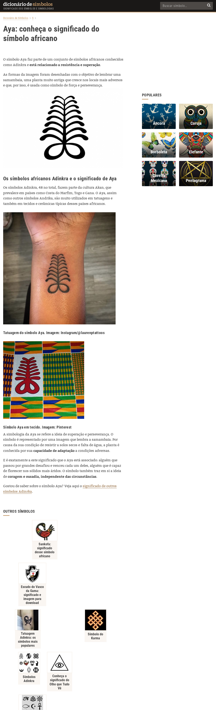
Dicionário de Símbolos (15, 18)
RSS (152, 682)
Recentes (139, 682)
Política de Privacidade (73, 682)
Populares (123, 682)
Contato (108, 682)
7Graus (115, 704)
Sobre (95, 682)
